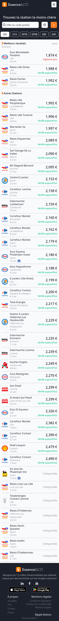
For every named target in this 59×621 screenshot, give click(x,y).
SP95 (25, 34)
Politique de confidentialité (38, 604)
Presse (11, 612)
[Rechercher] (54, 25)
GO (5, 34)
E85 (44, 34)
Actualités (12, 600)
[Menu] (53, 4)
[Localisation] (45, 25)
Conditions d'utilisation (40, 600)
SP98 (34, 34)
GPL (54, 34)
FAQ (9, 604)
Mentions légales (43, 607)
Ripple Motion (43, 614)
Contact (11, 608)
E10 (15, 34)
